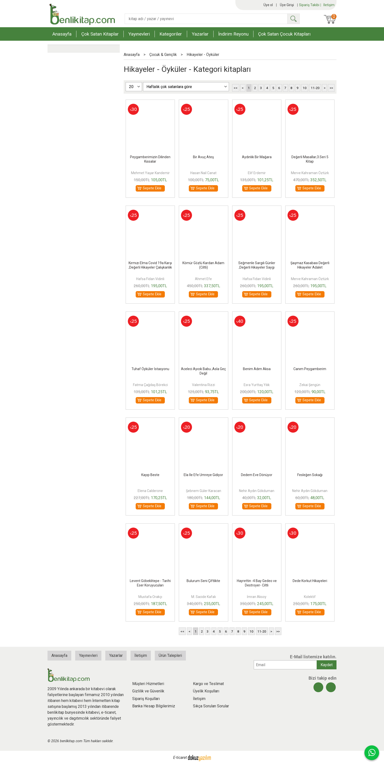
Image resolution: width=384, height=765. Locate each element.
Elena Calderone (150, 491)
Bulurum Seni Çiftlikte (203, 581)
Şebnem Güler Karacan (203, 491)
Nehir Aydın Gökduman (256, 491)
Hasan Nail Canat (203, 173)
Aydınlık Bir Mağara (257, 157)
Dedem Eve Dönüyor (256, 475)
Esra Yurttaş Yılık (257, 385)
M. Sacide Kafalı (203, 597)
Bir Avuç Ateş (203, 157)
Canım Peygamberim (309, 369)
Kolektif (310, 597)
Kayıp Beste (150, 475)
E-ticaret (180, 757)
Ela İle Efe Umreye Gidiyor (203, 475)
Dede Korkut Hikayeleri (310, 581)
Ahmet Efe (203, 279)
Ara (293, 19)
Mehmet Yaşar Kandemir (150, 173)
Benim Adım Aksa (257, 369)
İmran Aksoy (256, 597)
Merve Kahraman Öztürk (310, 173)
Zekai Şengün (309, 385)
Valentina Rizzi (203, 385)
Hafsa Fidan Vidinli (150, 279)
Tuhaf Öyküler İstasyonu (150, 369)
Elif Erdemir (257, 173)
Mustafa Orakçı (150, 597)
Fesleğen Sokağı (310, 475)
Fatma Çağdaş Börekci (150, 385)
